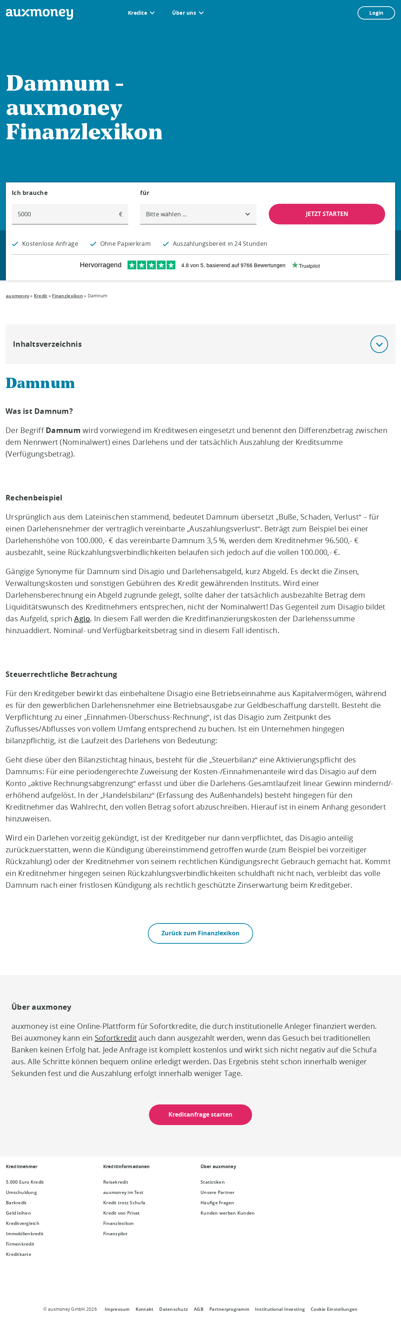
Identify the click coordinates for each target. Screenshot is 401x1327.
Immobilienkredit (24, 1233)
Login (376, 12)
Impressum (117, 1309)
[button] (379, 344)
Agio (82, 619)
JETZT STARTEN (327, 214)
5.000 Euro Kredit (25, 1182)
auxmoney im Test (123, 1192)
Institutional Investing (280, 1309)
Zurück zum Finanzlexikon (200, 933)
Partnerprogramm (229, 1309)
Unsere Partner (217, 1192)
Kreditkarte (18, 1254)
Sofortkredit (116, 1038)
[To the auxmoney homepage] (39, 14)
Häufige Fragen (217, 1202)
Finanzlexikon (67, 296)
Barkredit (16, 1202)
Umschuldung (21, 1192)
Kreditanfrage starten (200, 1114)
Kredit (41, 296)
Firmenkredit (20, 1244)
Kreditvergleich (22, 1223)
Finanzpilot (115, 1233)
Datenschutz (173, 1309)
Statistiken (212, 1182)
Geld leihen (18, 1213)
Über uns (184, 12)
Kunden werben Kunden (227, 1213)
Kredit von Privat (121, 1213)
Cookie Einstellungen (334, 1309)
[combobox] (198, 214)
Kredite (137, 12)
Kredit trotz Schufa (124, 1202)
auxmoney (17, 296)
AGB (198, 1309)
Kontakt (145, 1309)
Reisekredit (115, 1182)
